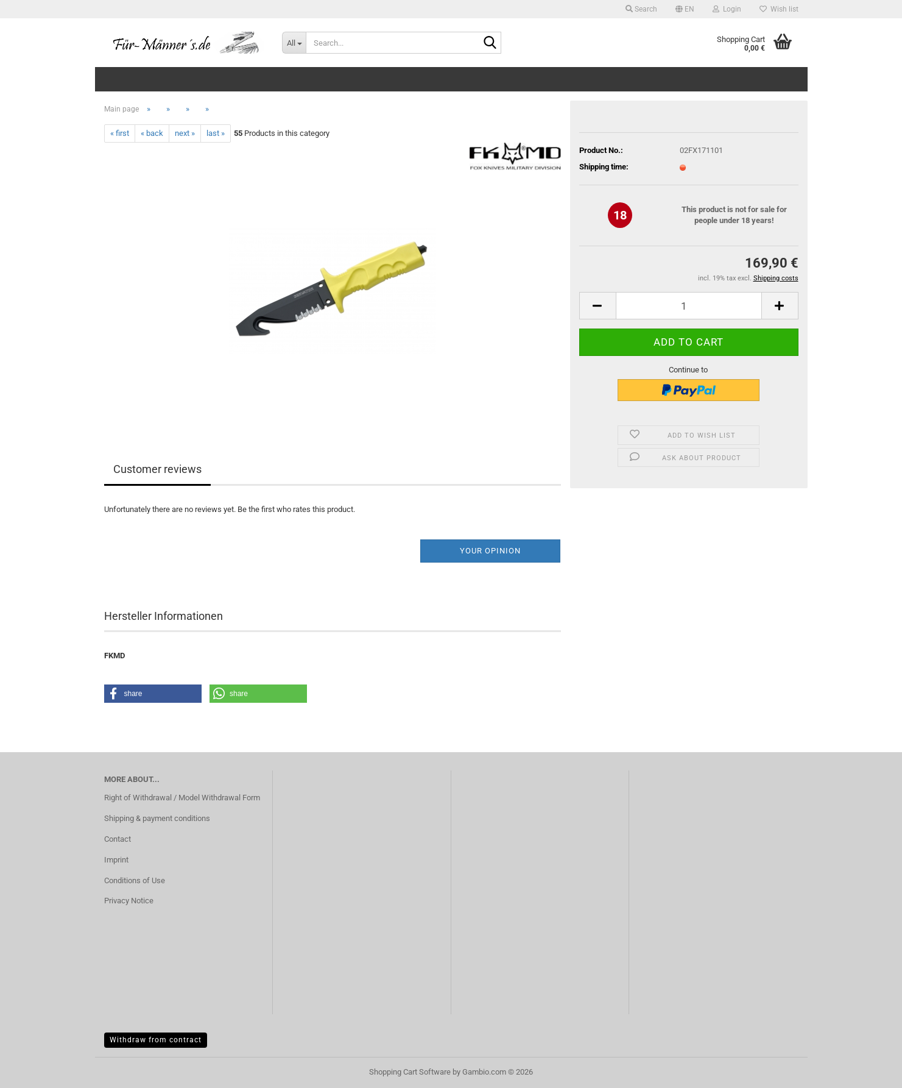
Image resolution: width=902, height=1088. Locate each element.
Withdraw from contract (156, 1040)
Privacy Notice (128, 900)
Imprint (116, 859)
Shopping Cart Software (410, 1071)
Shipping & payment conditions (157, 818)
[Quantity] (689, 305)
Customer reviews (157, 469)
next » (185, 133)
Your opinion (490, 550)
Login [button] (727, 9)
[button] (684, 9)
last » (215, 133)
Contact (117, 839)
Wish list (778, 9)
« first (119, 133)
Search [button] (641, 9)
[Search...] (294, 43)
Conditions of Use (134, 880)
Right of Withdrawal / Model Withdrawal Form (182, 797)
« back (152, 133)
